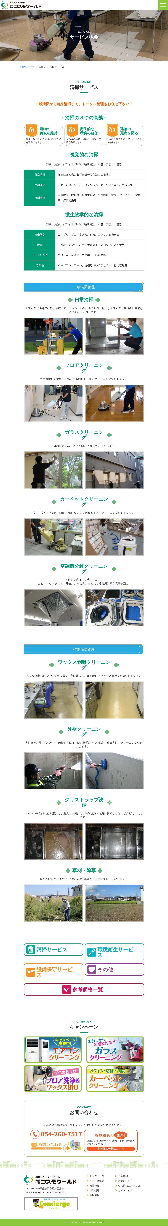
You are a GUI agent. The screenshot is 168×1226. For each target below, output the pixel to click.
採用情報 (94, 1195)
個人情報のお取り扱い (130, 1185)
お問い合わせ (125, 1181)
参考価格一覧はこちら (110, 1148)
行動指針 (94, 1190)
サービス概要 (97, 1181)
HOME (24, 67)
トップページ (97, 1176)
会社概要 (94, 1185)
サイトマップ (125, 1190)
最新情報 (123, 1176)
